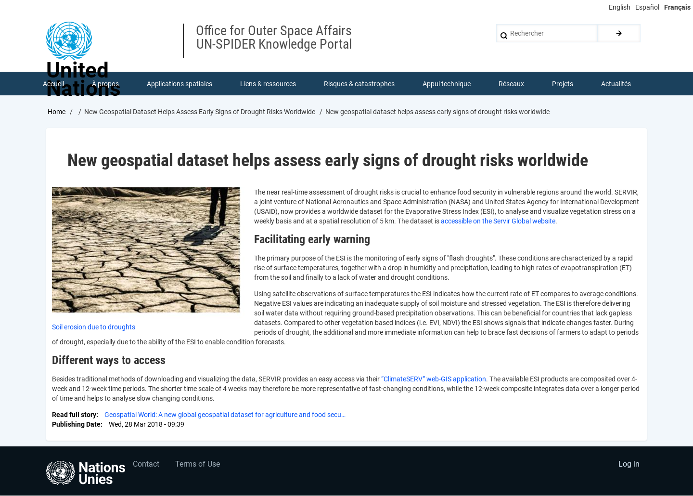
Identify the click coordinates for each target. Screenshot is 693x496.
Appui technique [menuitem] (447, 84)
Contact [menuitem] (146, 465)
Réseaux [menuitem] (511, 84)
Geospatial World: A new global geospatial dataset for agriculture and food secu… (225, 415)
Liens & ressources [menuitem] (268, 84)
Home (56, 112)
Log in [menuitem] (628, 465)
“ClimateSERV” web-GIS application (433, 379)
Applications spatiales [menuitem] (179, 84)
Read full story (74, 415)
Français (677, 7)
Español (647, 7)
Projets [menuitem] (562, 84)
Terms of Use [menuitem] (198, 465)
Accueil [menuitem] (53, 84)
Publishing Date (76, 425)
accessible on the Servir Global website (498, 221)
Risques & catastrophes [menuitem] (359, 84)
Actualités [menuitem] (616, 84)
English (619, 7)
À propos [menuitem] (105, 84)
